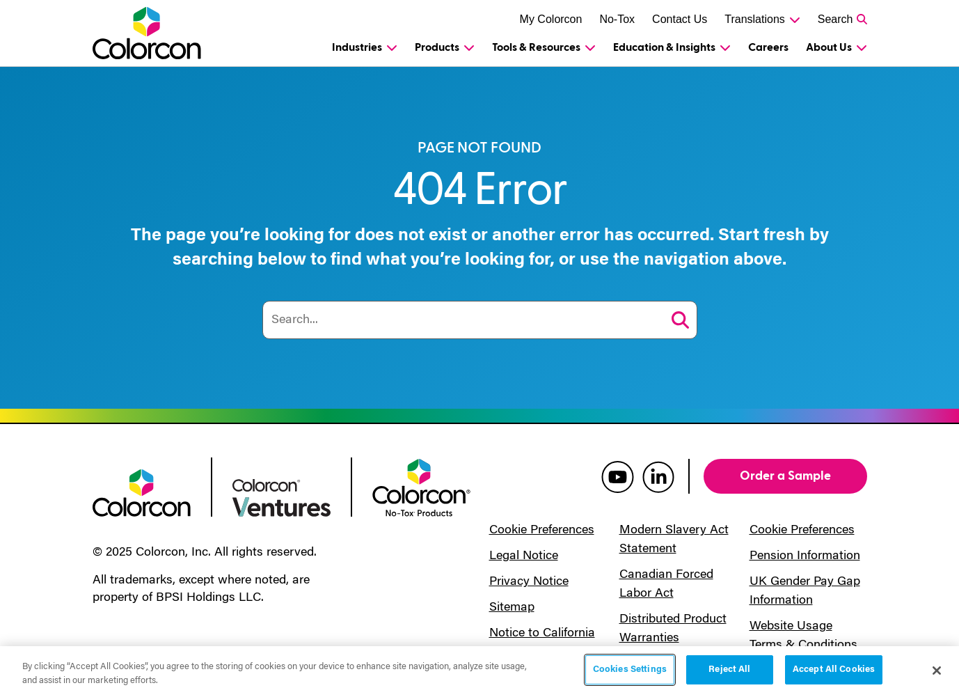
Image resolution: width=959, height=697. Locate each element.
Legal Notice (523, 556)
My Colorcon (551, 19)
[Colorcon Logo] (149, 33)
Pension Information (805, 556)
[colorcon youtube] (617, 476)
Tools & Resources (536, 47)
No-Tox (617, 19)
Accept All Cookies (834, 669)
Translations (754, 19)
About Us (829, 47)
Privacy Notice (529, 582)
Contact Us (679, 19)
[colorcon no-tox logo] (421, 486)
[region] (479, 671)
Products (437, 47)
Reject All (729, 669)
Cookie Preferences (541, 530)
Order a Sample (785, 476)
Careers (768, 47)
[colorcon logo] (142, 491)
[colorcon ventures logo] (281, 496)
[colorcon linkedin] (658, 476)
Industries (357, 47)
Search (835, 19)
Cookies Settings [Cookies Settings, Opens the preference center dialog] (630, 669)
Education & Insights (664, 47)
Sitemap (511, 608)
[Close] (936, 670)
